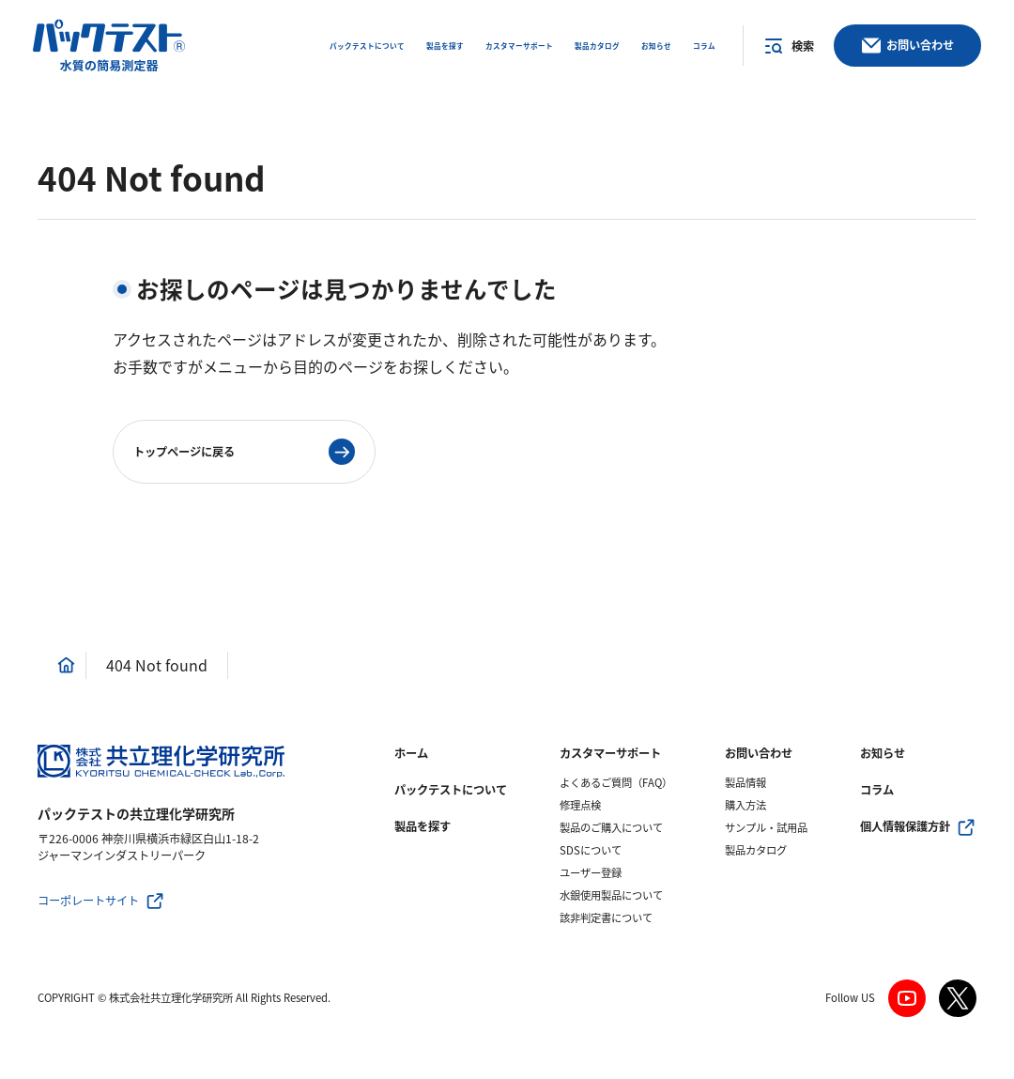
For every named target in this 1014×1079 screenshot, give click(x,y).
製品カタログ (756, 850)
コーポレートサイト (88, 900)
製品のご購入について (611, 828)
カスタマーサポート (610, 753)
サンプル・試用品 (766, 828)
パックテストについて (450, 789)
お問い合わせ (758, 753)
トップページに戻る (184, 451)
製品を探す (422, 826)
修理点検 (580, 805)
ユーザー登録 (591, 873)
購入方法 (745, 805)
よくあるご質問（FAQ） (616, 783)
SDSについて (591, 850)
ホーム (411, 753)
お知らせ (882, 753)
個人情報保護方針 (905, 826)
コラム (877, 789)
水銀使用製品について (611, 895)
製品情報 (745, 783)
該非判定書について (606, 918)
